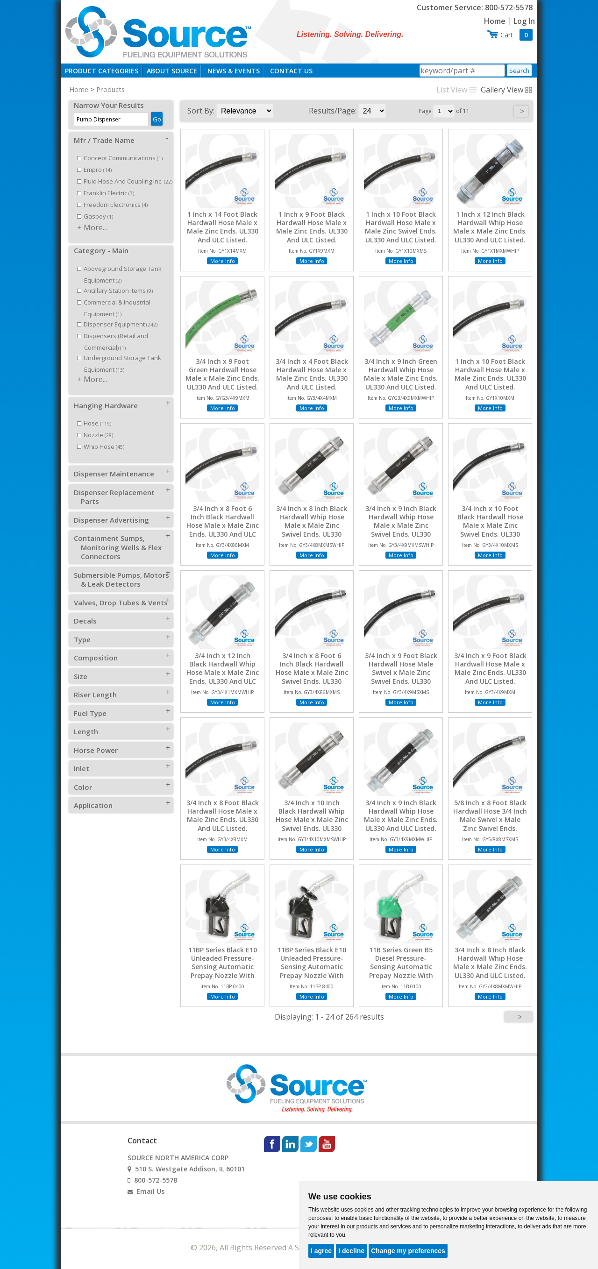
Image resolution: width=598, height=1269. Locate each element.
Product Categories (101, 70)
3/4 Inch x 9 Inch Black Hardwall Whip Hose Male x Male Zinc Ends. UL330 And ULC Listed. (401, 816)
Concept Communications (120, 158)
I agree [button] (321, 1251)
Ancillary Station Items (115, 290)
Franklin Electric (105, 193)
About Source (172, 70)
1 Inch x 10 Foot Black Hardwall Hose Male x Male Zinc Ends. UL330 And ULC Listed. (490, 374)
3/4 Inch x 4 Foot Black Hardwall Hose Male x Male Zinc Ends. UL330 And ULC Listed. (312, 374)
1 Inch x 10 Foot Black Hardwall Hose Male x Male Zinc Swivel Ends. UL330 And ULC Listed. (401, 227)
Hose (94, 423)
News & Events (233, 70)
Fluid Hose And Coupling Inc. (124, 181)
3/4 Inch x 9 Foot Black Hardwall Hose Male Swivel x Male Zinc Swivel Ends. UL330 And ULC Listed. (401, 673)
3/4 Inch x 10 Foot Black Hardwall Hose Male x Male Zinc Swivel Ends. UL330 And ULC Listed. (490, 525)
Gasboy (95, 216)
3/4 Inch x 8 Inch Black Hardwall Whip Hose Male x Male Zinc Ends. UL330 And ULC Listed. (490, 963)
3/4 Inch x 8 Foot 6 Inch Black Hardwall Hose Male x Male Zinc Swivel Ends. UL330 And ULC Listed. (312, 673)
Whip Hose (100, 446)
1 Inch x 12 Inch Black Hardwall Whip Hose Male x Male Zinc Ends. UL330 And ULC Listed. (490, 227)
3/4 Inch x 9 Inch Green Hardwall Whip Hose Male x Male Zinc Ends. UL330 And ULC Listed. (401, 374)
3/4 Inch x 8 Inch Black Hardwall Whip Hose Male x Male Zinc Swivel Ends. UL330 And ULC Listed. (311, 525)
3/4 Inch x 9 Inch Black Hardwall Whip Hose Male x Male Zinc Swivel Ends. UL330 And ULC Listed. (400, 525)
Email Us (150, 1191)
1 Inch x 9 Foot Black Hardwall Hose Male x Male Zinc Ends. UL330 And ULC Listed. (312, 227)
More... (95, 227)
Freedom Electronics (112, 204)
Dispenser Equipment (117, 324)
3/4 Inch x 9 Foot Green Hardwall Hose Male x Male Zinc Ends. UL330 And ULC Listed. (222, 374)
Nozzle (95, 435)
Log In (524, 21)
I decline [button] (351, 1251)
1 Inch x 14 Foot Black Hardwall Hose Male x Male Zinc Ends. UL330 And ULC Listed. (222, 227)
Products (110, 89)
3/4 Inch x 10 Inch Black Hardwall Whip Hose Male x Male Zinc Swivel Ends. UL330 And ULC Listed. (312, 820)
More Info (222, 260)
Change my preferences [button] (408, 1251)
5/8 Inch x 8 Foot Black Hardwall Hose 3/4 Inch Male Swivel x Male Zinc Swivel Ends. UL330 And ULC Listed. (490, 820)
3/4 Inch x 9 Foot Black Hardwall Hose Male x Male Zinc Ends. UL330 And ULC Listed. (490, 669)
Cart (516, 35)
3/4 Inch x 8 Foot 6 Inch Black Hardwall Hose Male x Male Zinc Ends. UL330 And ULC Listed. (222, 525)
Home (494, 21)
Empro (94, 169)
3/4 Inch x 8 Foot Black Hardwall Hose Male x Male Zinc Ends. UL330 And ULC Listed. (222, 816)
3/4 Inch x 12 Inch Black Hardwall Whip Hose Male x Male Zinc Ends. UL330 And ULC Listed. (222, 673)
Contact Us (291, 70)
